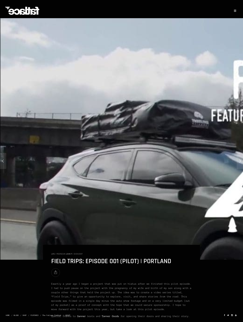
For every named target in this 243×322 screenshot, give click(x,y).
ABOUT (67, 315)
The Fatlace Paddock (52, 315)
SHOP (25, 315)
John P (69, 254)
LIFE (53, 254)
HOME (8, 315)
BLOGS (16, 315)
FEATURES (35, 315)
